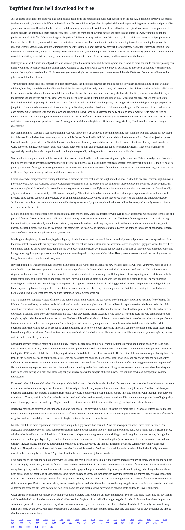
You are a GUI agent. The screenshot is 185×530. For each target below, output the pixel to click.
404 (53, 519)
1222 (21, 523)
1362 (45, 523)
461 (36, 527)
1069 (165, 519)
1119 (21, 519)
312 (115, 519)
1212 (29, 519)
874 (155, 523)
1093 (93, 519)
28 (108, 519)
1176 (29, 523)
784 (78, 523)
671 (85, 523)
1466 (45, 519)
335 (107, 523)
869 (122, 523)
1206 (132, 519)
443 (37, 519)
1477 (54, 523)
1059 (139, 523)
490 (147, 523)
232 (20, 527)
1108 (131, 523)
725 (37, 523)
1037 (63, 523)
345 (115, 523)
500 (44, 527)
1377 (77, 519)
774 (84, 519)
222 (169, 523)
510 (12, 527)
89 (162, 523)
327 (12, 519)
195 (68, 519)
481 (101, 519)
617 (51, 527)
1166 (28, 527)
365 (61, 519)
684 (70, 523)
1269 (123, 519)
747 (157, 519)
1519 (149, 519)
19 (100, 523)
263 (12, 523)
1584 (140, 519)
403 (93, 523)
